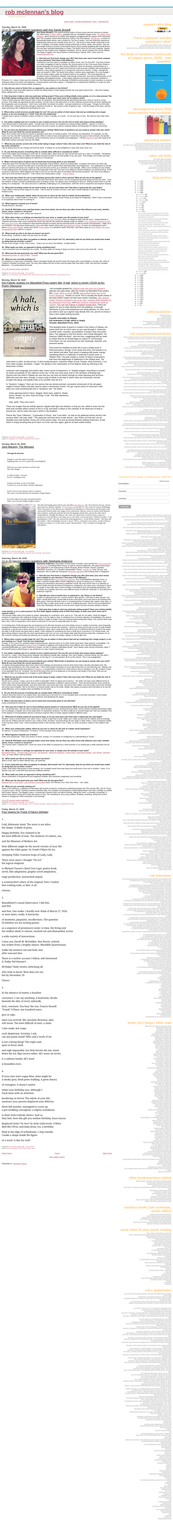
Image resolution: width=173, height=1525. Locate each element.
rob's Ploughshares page (164, 170)
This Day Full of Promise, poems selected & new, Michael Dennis (152, 1222)
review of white (167, 735)
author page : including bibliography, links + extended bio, (86, 22)
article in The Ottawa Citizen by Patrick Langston (157, 786)
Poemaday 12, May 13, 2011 (162, 1410)
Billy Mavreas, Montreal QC (163, 1094)
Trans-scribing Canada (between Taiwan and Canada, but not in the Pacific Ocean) (147, 1159)
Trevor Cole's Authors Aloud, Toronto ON (159, 1238)
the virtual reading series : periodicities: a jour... (152, 224)
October (141, 198)
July (139, 204)
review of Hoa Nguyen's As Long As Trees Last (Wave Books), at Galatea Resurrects (146, 543)
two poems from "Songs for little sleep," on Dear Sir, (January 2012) (151, 1390)
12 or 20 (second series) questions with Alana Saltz (153, 267)
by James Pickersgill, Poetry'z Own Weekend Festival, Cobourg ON (151, 928)
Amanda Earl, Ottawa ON (163, 1061)
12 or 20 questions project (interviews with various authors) (154, 967)
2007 (138, 298)
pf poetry (168, 1429)
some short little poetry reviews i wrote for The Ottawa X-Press (153, 765)
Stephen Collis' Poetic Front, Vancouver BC (158, 1265)
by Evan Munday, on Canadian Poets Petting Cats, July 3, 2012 (152, 911)
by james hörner (166, 1004)
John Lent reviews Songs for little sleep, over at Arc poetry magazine (151, 523)
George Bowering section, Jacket (161, 1193)
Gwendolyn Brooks (83, 753)
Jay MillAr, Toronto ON (164, 1099)
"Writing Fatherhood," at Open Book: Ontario (158, 465)
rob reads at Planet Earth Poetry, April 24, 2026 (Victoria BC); (153, 143)
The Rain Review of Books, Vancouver (160, 1270)
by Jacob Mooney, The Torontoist (161, 941)
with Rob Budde (166, 970)
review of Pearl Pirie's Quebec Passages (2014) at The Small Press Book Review (147, 423)
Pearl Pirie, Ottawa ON (164, 1108)
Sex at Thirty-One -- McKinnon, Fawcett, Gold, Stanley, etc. (154, 843)
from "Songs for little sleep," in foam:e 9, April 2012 (156, 1376)
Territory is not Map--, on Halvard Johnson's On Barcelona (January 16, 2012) (148, 1388)
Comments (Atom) (20, 1164)
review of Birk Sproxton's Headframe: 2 (159, 796)
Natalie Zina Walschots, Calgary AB (160, 1147)
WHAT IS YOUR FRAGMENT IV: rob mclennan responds (154, 453)
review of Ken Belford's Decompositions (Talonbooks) (155, 637)
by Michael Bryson (165, 1015)
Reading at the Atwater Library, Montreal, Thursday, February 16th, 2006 (150, 1303)
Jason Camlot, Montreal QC (163, 1046)
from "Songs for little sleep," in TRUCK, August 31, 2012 (154, 1365)
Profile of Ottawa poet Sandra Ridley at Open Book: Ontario (153, 609)
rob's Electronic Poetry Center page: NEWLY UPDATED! (154, 160)
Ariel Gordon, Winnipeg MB (163, 1071)
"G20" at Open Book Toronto (163, 674)
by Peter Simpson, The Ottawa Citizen (160, 942)
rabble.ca (168, 1268)
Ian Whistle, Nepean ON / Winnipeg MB (159, 1151)
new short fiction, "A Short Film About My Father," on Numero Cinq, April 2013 (148, 1333)
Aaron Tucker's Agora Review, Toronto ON (159, 1233)
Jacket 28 (168, 1498)
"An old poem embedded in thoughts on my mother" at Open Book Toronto (149, 648)
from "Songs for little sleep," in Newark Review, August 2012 (153, 1367)
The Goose (168, 1247)
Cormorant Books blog (164, 1049)
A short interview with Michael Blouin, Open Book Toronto (154, 629)
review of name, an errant (163, 812)
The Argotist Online (165, 1487)
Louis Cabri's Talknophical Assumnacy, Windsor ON (156, 1278)
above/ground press (165, 315)
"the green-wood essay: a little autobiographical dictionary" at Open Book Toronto (147, 659)
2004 (138, 303)
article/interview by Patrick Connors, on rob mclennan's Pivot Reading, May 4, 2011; (146, 646)
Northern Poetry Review (164, 1258)
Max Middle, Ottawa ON (164, 1097)
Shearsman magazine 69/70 (163, 1460)
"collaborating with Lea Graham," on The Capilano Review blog (152, 594)
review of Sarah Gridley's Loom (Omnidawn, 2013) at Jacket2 (153, 454)
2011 (138, 290)
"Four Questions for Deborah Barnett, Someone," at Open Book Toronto (150, 618)
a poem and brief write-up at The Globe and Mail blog (155, 1426)
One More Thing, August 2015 (162, 355)
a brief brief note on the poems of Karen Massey (157, 795)
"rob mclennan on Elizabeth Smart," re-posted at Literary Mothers (152, 405)
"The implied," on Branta (164, 697)
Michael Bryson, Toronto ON (163, 1040)
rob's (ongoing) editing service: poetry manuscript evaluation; (153, 149)
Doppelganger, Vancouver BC (162, 1244)
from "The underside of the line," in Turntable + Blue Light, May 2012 (151, 1374)
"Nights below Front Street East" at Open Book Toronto (155, 682)
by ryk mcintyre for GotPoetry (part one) (159, 965)
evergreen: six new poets (164, 1195)
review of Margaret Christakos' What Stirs (159, 727)
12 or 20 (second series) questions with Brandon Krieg (154, 241)
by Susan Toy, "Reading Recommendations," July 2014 (155, 891)
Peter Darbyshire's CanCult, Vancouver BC (158, 1236)
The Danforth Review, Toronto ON (161, 1241)
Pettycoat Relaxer (166, 1511)
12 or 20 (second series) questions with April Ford (152, 247)
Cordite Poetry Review (164, 1501)
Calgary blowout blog (165, 1160)
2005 (138, 301)
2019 (138, 275)
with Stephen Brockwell (164, 978)
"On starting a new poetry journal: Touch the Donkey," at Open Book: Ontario (148, 413)
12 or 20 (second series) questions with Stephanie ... (153, 219)
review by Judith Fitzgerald (163, 750)
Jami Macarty (79, 505)
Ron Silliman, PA (166, 1126)
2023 (138, 187)
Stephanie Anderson (52, 804)
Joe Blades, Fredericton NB (163, 1038)
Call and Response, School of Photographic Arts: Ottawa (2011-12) (151, 327)
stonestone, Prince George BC (162, 1276)
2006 (138, 299)
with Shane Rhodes (165, 979)
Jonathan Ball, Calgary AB (163, 1027)
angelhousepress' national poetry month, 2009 (157, 1424)
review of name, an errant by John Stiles (159, 781)
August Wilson (68, 174)
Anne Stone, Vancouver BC (163, 1136)
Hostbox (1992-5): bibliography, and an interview (152, 260)
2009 (138, 294)
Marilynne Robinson (57, 753)
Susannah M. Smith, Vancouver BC (160, 1131)
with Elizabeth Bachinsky (164, 951)
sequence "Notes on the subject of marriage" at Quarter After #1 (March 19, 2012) (147, 1381)
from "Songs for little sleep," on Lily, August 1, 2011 (156, 1399)
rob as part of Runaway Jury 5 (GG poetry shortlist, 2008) (154, 733)
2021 (138, 190)
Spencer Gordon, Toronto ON (162, 1072)
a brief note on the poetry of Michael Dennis (158, 800)
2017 (138, 279)
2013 (138, 286)
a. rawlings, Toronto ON (164, 1114)
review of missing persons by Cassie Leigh (158, 665)
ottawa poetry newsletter (164, 320)
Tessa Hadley (44, 227)
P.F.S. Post (168, 1491)
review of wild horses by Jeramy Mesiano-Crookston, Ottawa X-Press (151, 671)
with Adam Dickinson (165, 989)
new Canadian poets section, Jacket (160, 1198)
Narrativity (168, 1256)
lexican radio (167, 1438)
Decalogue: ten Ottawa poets (162, 1192)
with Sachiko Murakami (164, 954)
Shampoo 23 (167, 1494)
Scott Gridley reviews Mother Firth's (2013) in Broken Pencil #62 (152, 456)
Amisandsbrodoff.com (45, 54)
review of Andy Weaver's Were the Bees (159, 817)
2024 (138, 185)
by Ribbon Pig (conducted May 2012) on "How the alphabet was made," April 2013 (147, 903)
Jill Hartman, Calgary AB (164, 1078)
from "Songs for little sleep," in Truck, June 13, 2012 (156, 1373)
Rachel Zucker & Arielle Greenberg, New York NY (156, 1154)
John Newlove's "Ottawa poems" (161, 807)
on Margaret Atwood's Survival (162, 840)
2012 (138, 288)
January (141, 273)
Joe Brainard (42, 753)
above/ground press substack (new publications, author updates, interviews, (149, 48)
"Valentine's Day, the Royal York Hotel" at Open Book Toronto (153, 687)
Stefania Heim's (12, 782)
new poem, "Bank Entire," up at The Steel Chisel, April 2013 (153, 1331)
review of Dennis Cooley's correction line (159, 738)
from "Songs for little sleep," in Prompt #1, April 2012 (155, 1378)
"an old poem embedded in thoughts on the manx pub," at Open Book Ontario (148, 642)
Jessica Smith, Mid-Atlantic (163, 1130)
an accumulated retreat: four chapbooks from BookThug (154, 803)
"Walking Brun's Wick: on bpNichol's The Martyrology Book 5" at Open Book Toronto (146, 676)
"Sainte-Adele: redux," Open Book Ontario (159, 625)
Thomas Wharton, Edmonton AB (161, 1150)
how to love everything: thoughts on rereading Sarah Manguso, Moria (151, 705)
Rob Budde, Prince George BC (162, 1041)
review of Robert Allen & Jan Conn (161, 865)
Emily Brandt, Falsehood (145, 239)
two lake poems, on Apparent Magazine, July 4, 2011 (155, 1404)
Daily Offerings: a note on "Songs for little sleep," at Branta (154, 550)
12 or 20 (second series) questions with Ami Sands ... (153, 213)
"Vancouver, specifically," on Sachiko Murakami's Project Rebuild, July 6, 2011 (148, 1405)
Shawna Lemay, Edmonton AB (162, 1086)
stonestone (168, 1508)
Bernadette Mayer (9, 753)
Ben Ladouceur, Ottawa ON (163, 1083)
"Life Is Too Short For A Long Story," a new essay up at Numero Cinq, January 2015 (146, 377)
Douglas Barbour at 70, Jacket (162, 704)
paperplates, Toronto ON (164, 1261)
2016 (138, 281)
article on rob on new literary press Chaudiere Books (155, 793)
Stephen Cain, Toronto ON (163, 1044)
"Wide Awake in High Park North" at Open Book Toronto (155, 680)
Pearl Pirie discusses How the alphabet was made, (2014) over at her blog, (149, 450)
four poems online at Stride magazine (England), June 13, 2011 (152, 1409)
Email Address (124, 484)
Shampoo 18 (167, 1517)
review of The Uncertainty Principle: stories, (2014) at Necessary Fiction (150, 402)
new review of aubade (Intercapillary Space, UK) (157, 755)
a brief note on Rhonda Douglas (162, 804)
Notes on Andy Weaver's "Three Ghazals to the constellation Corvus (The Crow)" (147, 847)
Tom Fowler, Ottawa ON (164, 1066)
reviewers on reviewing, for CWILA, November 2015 (156, 354)
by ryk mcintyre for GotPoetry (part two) (159, 964)
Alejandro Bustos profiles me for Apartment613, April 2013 (154, 532)
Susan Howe (71, 753)
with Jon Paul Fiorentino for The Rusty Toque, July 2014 (154, 889)
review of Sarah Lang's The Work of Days (159, 764)
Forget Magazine (166, 1447)
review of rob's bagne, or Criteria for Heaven (158, 855)
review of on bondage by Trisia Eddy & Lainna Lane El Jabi (154, 718)
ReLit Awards (167, 1273)
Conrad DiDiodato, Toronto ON (162, 1058)
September (141, 200)
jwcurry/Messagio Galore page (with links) (159, 1253)
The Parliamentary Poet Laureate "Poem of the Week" (155, 1259)
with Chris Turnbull (165, 985)
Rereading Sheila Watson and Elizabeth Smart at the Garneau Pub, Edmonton (148, 742)
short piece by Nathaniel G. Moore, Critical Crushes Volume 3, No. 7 (151, 772)
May (139, 207)
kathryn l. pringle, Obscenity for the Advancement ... (153, 249)
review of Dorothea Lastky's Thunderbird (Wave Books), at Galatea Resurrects (148, 544)
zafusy (169, 1484)
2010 (138, 292)
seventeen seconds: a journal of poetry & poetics (157, 321)
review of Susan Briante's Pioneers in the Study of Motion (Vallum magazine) (148, 776)
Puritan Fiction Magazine (164, 1455)
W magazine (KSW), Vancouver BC (160, 1279)
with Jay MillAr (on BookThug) (162, 998)
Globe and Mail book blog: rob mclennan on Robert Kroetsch (153, 693)
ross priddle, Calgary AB (164, 1111)
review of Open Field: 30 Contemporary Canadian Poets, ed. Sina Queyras (149, 826)
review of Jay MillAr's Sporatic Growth (160, 792)
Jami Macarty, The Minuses (18, 446)
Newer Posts (7, 1153)
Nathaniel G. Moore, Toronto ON (161, 1100)
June (140, 205)
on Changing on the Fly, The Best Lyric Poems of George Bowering (151, 829)
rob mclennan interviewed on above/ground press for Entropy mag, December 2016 (146, 879)
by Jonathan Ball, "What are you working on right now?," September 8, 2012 (149, 910)
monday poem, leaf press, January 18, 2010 (158, 1419)
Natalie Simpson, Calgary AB (162, 1128)
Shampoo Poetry (166, 1275)
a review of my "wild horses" (163, 349)
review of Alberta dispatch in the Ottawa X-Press (157, 725)
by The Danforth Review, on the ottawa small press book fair (153, 950)
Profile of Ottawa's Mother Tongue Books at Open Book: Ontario (152, 603)
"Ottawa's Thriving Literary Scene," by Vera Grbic (156, 620)
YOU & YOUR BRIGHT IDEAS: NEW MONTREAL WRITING (153, 1199)
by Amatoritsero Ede (165, 993)
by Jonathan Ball (166, 948)
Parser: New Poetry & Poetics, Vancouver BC (158, 1262)
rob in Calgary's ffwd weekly (163, 752)
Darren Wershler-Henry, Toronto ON (160, 1148)
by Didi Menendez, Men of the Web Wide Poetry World (155, 971)
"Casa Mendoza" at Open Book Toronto (159, 670)
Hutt (170, 1500)
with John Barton (166, 999)
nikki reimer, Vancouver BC (163, 1116)
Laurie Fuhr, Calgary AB (164, 1069)
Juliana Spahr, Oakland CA (163, 1133)
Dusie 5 (169, 1464)
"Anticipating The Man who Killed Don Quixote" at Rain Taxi (153, 654)
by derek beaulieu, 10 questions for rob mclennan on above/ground (151, 927)
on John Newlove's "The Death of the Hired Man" (157, 846)
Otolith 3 (168, 1467)
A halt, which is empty (62, 293)
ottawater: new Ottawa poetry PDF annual (159, 323)
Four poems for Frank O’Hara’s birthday (25, 811)
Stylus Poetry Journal (165, 1458)
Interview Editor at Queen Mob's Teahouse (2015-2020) (155, 162)
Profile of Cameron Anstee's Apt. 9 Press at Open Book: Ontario (152, 617)
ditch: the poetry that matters (162, 1242)
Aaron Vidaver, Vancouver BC (162, 1145)
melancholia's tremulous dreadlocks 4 (160, 1473)
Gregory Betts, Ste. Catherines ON (161, 1035)
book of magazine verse (14, 1148)
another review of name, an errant (161, 806)
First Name (122, 491)
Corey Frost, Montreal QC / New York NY (159, 1068)
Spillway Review (166, 1489)
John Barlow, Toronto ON (164, 1029)
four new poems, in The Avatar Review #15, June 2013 (155, 1319)
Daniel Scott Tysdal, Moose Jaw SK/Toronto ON (157, 1142)
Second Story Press (63, 275)
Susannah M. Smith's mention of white (160, 753)
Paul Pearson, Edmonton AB (162, 1106)
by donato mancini (166, 1010)
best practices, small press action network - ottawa (156, 832)
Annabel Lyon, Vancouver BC (162, 1089)
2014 (138, 284)
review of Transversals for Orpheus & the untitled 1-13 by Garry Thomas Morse (148, 789)
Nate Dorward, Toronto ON (163, 1060)
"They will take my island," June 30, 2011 (159, 1407)
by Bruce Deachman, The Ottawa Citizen (159, 945)
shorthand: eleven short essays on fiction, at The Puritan (154, 558)
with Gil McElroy (166, 1012)
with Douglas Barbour (165, 1009)
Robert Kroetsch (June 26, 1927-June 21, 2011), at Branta (154, 631)
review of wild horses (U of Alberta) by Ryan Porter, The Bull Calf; (152, 645)
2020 (138, 192)
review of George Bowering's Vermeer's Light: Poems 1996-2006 (152, 767)
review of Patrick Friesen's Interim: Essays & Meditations (154, 748)
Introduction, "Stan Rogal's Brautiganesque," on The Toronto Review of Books (148, 530)
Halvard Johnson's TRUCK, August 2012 (159, 1184)
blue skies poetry (166, 1446)
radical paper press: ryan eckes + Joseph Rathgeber (153, 230)
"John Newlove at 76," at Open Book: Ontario (158, 417)
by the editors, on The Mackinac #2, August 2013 (157, 897)
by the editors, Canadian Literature (161, 883)
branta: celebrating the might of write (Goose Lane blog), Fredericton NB (150, 1234)
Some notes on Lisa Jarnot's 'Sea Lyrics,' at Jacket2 (156, 536)
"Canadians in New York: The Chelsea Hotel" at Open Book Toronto (151, 694)
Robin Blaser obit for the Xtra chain (161, 722)
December (141, 194)
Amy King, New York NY (164, 1080)
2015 (138, 282)
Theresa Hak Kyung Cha (26, 753)
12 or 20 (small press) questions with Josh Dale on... (153, 269)
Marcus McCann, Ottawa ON (162, 1096)
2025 (138, 183)
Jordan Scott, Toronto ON (163, 1125)
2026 (138, 181)
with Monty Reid (166, 987)
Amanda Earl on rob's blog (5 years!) (160, 744)
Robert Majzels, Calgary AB (163, 1092)
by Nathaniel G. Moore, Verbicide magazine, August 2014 (154, 888)
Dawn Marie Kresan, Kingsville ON (161, 1082)
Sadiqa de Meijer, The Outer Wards (148, 245)
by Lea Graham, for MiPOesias (162, 968)
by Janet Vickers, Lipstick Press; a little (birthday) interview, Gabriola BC (150, 917)
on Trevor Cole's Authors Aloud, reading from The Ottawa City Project (151, 1301)
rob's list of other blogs (164, 1171)
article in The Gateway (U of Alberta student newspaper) (154, 770)
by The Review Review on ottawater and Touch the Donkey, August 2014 (150, 886)
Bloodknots (95, 38)
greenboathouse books (164, 1518)
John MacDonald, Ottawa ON (162, 1091)
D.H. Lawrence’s (97, 221)
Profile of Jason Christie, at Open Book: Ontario (157, 409)
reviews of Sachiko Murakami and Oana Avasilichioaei (155, 731)
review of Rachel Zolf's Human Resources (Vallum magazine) (153, 775)
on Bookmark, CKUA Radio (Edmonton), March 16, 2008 (154, 1297)
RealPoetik (168, 1483)
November (141, 196)
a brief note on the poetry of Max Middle (159, 818)
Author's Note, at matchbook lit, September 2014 (157, 399)
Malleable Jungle (166, 1495)
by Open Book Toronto (164, 947)
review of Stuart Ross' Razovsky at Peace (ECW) (156, 863)
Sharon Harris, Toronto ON (163, 1077)
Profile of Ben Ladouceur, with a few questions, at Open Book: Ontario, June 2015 (147, 357)
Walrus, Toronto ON (165, 1456)
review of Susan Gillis (165, 869)
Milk (170, 1514)
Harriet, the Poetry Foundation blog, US (159, 1109)
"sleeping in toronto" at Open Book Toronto (158, 721)
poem (33, 1148)
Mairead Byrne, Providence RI (162, 1043)
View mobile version (57, 1157)
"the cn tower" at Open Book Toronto (160, 711)
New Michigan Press (25, 804)
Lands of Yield (31, 645)
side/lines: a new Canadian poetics (161, 1196)
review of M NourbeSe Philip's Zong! (160, 656)
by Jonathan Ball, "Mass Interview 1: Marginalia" (157, 936)
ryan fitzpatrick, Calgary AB (163, 1065)
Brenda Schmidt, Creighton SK (162, 1123)
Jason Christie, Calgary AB (163, 1048)
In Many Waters (56, 34)
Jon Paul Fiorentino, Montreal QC (161, 1063)
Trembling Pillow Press (67, 804)
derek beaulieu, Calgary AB (163, 1032)
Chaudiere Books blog (164, 1162)
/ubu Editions (167, 1282)
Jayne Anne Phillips (15, 227)
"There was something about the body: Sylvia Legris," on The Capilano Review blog (146, 611)
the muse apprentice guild (163, 1509)
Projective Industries (76, 572)
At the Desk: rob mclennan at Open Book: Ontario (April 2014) (153, 436)
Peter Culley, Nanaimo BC (163, 1052)
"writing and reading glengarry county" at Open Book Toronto (153, 657)
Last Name (122, 498)
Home (57, 1153)
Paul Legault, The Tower (145, 234)
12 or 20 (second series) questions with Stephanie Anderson (37, 561)
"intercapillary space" (165, 1475)
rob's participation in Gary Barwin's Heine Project (157, 683)
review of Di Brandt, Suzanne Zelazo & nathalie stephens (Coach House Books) (147, 844)
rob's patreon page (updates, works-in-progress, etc (156, 45)
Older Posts (107, 1153)
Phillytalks (168, 1264)
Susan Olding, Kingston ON (163, 1105)
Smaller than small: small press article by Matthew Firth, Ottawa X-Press (150, 837)
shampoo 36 (167, 1421)
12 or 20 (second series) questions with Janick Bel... (153, 222)
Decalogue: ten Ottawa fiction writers (160, 1190)
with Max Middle (166, 1001)
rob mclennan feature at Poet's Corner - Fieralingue (156, 1433)
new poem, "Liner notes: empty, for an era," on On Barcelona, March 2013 (149, 1337)
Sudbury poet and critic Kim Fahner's (89, 288)
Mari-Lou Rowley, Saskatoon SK (161, 1120)
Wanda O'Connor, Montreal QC (162, 1103)
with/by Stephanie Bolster (163, 1013)
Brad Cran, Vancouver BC (163, 1051)
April (139, 209)
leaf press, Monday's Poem (163, 1430)
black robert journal (165, 1427)
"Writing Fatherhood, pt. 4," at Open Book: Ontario (156, 457)
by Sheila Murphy (166, 995)
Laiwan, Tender (142, 228)
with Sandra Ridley (165, 956)
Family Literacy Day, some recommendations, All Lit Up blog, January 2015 (149, 374)
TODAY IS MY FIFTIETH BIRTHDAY (149, 243)
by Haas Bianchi (166, 975)
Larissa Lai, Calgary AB (164, 1085)
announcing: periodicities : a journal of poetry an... (152, 251)
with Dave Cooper (166, 992)
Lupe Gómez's (34, 782)
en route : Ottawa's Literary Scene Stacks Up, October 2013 (153, 515)
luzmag (169, 1481)
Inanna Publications (50, 275)
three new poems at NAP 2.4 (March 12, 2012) (157, 1382)
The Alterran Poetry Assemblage (161, 1506)
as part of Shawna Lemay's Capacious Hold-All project (155, 739)
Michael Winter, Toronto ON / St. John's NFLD (157, 1153)
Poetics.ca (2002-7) (165, 326)
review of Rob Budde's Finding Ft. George (159, 736)
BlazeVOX (168, 1449)
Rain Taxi (168, 1272)
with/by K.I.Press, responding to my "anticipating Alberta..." (154, 973)
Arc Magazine (11, 439)
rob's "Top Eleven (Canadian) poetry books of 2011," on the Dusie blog (150, 591)
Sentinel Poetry (166, 1503)
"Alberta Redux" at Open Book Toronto (160, 690)
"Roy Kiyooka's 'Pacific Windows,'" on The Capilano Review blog (152, 592)
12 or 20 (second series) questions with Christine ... (153, 236)
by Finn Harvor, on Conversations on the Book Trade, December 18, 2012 (149, 908)
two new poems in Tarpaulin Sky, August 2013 (157, 1311)
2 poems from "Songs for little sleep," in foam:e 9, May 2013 (153, 1326)
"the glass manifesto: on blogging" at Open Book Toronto (154, 649)
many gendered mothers (164, 318)
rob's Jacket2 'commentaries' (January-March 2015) (156, 163)
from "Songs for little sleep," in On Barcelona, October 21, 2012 (152, 1359)
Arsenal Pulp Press (37, 275)
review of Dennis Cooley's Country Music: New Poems (155, 798)
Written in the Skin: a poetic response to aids (158, 1201)
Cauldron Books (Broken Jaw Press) (160, 1214)
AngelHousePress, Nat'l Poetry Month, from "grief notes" (154, 1418)
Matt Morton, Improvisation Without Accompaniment (153, 237)
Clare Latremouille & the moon (162, 827)
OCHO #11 (168, 1452)
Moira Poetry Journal (165, 1492)
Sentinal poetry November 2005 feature (159, 168)
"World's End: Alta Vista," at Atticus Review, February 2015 (154, 372)
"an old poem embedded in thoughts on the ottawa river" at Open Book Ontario (148, 636)
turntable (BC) (167, 1422)
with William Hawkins (165, 996)
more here (168, 1284)
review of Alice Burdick (164, 866)
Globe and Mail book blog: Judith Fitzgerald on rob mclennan (153, 700)
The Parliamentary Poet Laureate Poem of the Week (155, 1480)
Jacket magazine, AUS (164, 1251)
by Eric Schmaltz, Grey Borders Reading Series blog (155, 937)
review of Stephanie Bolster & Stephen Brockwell (157, 851)
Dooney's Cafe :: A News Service (161, 1245)
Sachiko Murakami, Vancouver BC (161, 1102)
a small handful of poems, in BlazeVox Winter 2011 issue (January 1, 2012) (149, 1391)
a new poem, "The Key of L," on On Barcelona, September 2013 (152, 1308)
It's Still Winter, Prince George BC (161, 1250)
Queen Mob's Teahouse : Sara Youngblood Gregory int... (154, 226)
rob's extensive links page (163, 165)
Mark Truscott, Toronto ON (163, 1139)
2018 (138, 277)
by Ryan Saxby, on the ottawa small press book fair (156, 959)
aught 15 (168, 1478)
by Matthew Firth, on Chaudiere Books (160, 981)
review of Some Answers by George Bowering (157, 747)
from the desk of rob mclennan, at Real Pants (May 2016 (154, 344)
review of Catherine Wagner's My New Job (158, 713)
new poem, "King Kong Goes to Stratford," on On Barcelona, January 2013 (149, 1350)
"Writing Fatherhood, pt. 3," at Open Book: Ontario (156, 462)
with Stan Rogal (166, 1007)
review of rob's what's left (164, 841)
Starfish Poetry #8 (166, 1443)
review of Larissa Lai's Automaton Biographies (157, 685)
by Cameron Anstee (165, 976)
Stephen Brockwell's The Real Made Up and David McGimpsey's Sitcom (150, 741)
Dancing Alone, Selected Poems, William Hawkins (156, 1217)
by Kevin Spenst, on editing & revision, (160, 930)
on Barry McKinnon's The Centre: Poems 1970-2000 (156, 830)
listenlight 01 (167, 1477)
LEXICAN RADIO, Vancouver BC (161, 1255)
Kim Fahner (19, 439)
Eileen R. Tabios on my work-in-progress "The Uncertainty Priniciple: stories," (148, 615)
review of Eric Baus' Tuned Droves (161, 707)
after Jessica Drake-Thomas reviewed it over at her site (79, 299)
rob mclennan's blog (34, 12)
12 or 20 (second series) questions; (15, 269)
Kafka (38, 225)
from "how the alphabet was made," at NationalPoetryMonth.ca (152, 1379)
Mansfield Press (29, 439)
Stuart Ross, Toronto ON (164, 1119)
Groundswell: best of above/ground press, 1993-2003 (155, 1219)
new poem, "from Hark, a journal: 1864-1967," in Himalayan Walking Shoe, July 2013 (146, 1313)
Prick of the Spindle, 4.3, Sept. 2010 (160, 1413)
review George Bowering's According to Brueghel (157, 724)
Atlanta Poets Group (165, 1157)
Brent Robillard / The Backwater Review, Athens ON (156, 1117)
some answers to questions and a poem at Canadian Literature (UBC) (150, 953)
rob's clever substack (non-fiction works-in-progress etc (155, 46)
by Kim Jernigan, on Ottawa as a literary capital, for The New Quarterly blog (149, 925)
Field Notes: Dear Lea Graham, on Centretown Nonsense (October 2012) (149, 1361)
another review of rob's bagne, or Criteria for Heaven (155, 857)
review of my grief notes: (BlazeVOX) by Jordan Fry (156, 588)
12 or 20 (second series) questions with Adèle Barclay (154, 262)
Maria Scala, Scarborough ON (162, 1122)
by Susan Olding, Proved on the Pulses (159, 944)
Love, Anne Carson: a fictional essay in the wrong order (155, 673)
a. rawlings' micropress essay (162, 849)
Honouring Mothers (165, 1504)
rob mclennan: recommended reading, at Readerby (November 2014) (151, 379)
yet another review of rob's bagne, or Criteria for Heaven (154, 858)
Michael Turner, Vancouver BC (162, 1140)
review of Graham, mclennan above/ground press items (155, 810)
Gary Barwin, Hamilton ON (163, 1031)
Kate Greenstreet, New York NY (162, 1074)
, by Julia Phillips (16, 255)
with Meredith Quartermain (163, 1002)
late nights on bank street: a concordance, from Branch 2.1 (154, 1416)
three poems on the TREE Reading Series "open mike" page (153, 1435)
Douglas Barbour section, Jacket (161, 1185)
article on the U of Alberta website (161, 769)
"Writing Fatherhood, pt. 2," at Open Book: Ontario (156, 464)
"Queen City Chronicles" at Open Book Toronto (157, 696)
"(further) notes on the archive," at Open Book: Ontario (155, 411)
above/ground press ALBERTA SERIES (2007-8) (157, 324)
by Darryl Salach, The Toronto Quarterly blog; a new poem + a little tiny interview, (147, 924)
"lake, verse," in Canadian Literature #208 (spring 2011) (155, 1396)
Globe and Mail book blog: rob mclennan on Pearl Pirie (155, 699)
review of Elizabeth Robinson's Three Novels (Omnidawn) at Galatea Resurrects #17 (146, 595)
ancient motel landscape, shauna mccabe (159, 1216)
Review (37, 439)
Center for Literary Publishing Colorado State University (24, 553)
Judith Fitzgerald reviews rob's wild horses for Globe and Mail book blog (150, 688)
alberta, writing (167, 1165)
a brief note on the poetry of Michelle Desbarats (157, 790)
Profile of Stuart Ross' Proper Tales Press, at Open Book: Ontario (152, 397)
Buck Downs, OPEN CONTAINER (148, 256)
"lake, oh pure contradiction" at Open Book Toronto (156, 719)
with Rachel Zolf (166, 984)
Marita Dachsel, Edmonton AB (162, 1054)
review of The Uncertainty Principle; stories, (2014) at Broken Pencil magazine (148, 403)
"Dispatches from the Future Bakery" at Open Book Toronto (154, 714)
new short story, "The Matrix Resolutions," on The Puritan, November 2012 (149, 1357)
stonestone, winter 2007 (164, 1463)
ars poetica (168, 1436)
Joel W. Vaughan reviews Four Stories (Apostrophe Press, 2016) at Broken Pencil (147, 337)
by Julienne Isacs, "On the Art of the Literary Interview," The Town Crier (150, 880)
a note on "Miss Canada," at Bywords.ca (159, 549)
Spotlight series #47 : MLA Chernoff (148, 252)
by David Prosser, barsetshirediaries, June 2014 (157, 893)
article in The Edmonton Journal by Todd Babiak (157, 773)
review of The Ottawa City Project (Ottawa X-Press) (156, 782)
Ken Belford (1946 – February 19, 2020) (150, 266)
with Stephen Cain (166, 1006)
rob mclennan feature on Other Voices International (156, 1441)
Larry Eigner (97, 753)
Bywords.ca (167, 1453)
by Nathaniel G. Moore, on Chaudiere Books (158, 982)
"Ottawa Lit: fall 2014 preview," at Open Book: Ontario (155, 400)
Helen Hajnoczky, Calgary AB (162, 1075)
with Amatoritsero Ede (164, 990)
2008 (138, 296)
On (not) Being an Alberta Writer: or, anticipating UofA (155, 787)
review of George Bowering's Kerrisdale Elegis (157, 728)
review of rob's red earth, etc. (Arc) (161, 838)
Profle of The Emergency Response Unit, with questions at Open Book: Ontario (148, 589)
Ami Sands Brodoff (25, 275)
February (141, 271)
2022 (138, 189)
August (140, 202)
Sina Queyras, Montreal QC (163, 1113)
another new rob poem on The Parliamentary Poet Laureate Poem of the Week (148, 1439)
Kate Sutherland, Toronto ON (162, 1137)
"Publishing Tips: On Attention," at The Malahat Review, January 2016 (150, 346)
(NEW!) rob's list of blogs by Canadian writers (158, 1026)
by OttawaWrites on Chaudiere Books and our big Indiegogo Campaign (150, 885)
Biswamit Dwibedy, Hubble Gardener (149, 264)
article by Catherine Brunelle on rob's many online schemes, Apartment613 (149, 362)
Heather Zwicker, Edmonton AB (162, 1156)
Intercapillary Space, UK (164, 1248)
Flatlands (168, 1515)
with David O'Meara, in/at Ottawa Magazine (158, 913)
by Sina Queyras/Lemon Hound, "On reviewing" (157, 934)
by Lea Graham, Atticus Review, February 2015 (157, 882)
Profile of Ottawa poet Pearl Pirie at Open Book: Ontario (154, 608)
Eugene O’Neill (92, 138)
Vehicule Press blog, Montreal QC (161, 1143)
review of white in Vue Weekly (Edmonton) (158, 758)
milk (170, 1432)
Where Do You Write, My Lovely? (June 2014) (157, 419)
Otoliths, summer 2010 (164, 1415)
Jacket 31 (168, 1469)
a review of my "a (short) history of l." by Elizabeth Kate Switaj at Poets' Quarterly (147, 348)
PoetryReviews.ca (166, 1267)
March (140, 211)
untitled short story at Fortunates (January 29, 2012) (156, 1384)
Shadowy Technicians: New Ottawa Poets (159, 1223)
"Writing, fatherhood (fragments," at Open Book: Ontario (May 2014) (151, 434)
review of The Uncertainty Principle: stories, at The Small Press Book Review (148, 451)
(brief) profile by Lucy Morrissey (162, 538)
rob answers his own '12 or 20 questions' (159, 962)
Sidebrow (168, 1466)
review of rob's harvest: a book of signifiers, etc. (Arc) (155, 854)
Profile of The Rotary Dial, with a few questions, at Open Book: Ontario (150, 396)
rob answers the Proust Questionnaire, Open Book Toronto (154, 939)
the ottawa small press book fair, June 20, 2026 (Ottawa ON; (153, 148)
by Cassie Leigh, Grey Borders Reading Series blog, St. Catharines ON (150, 922)
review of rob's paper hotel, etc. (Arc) (160, 852)
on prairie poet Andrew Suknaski (161, 677)
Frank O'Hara (27, 1148)
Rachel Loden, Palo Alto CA (163, 1088)
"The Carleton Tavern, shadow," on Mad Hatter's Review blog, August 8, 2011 (148, 1398)
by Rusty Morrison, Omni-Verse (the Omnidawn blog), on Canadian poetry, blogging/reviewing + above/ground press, (149, 919)
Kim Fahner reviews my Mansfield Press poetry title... (153, 215)
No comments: (30, 273)
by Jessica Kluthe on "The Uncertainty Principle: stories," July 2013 (151, 899)
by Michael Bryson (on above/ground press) (158, 1016)
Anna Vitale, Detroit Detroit (146, 258)
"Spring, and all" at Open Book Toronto (160, 691)
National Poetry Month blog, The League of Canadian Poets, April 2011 (150, 1412)
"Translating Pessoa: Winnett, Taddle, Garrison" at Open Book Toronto (150, 668)
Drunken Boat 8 (166, 1472)
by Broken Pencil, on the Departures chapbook (157, 961)
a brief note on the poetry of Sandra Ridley (158, 784)
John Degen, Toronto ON (164, 1057)
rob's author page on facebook (162, 159)
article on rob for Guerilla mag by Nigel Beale (158, 716)
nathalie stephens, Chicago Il (162, 1134)
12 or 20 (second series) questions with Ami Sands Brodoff (36, 29)
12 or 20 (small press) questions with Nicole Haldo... (153, 232)
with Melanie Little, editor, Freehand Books (158, 958)
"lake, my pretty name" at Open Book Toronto (158, 710)
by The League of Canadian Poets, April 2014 (158, 896)
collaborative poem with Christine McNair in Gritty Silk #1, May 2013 (151, 1322)
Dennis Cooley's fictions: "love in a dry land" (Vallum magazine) (152, 756)
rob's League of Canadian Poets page (160, 167)
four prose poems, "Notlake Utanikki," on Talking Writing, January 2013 (150, 1348)
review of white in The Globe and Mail (160, 762)
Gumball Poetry (166, 1512)
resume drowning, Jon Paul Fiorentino (160, 1220)
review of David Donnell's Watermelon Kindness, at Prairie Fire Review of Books (147, 666)
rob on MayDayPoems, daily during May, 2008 (157, 1444)
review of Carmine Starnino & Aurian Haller (158, 868)
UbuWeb (168, 1281)
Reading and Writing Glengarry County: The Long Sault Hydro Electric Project (148, 702)
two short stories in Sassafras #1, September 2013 (156, 1309)
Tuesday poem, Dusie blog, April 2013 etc (159, 1182)
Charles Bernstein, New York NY (161, 1034)
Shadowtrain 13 (166, 1461)
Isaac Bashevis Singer (72, 225)
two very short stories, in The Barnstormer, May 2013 (155, 1320)
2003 (138, 305)
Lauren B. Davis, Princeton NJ (162, 1055)
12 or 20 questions (12, 275)
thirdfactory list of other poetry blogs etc (159, 1167)
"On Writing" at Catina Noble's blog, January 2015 (156, 375)
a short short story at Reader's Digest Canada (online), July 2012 (152, 1368)
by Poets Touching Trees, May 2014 (160, 894)
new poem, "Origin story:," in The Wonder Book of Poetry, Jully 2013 (151, 1314)
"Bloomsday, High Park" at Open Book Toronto (157, 679)
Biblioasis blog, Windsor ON (163, 1037)
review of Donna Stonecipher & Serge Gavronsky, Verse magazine (151, 745)
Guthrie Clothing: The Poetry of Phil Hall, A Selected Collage (153, 1181)
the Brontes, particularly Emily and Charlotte (44, 219)
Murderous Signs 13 (165, 1470)
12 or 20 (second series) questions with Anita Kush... (153, 254)
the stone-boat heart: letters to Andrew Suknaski (157, 809)
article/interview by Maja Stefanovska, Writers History (155, 643)
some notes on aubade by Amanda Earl (159, 801)
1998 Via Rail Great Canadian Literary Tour (158, 171)
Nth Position (167, 1486)
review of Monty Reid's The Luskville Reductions (157, 708)
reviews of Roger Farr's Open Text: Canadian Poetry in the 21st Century (150, 730)
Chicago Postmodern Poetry (163, 1239)
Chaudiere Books (166, 316)
